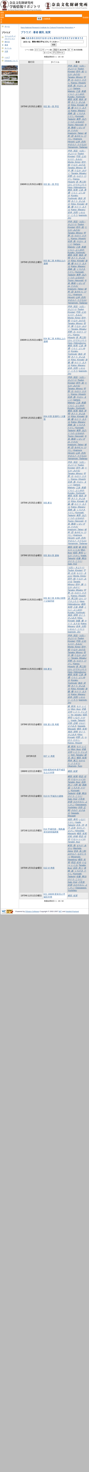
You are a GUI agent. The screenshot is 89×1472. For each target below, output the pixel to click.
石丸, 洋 (80, 825)
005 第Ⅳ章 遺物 (51, 555)
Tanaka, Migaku (78, 173)
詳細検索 (46, 19)
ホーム (7, 26)
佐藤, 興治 (81, 558)
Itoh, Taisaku (77, 755)
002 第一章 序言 (51, 106)
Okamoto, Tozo (75, 766)
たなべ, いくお (78, 779)
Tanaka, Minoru (75, 77)
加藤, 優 (79, 621)
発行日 (7, 42)
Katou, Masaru (78, 110)
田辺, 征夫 (76, 862)
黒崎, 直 (71, 113)
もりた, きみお (75, 159)
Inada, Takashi (78, 720)
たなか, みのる (78, 165)
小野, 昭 (77, 785)
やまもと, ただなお (77, 144)
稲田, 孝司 (78, 553)
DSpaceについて (11, 61)
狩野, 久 (71, 176)
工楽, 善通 (81, 91)
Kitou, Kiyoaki (77, 105)
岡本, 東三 (72, 760)
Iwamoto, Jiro (74, 632)
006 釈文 (48, 669)
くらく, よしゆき (76, 94)
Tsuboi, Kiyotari (75, 570)
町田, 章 (71, 845)
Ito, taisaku (76, 715)
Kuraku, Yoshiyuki (76, 97)
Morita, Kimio (74, 162)
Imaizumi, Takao (75, 133)
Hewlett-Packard (72, 911)
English (86, 17)
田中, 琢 (79, 584)
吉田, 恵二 (78, 868)
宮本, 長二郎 (80, 851)
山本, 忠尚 (80, 142)
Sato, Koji (72, 564)
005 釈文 (48, 503)
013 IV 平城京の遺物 (53, 796)
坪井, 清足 (72, 66)
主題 (6, 51)
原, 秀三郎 (81, 182)
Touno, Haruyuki (75, 125)
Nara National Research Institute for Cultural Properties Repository (47, 27)
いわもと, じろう (76, 629)
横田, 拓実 (72, 99)
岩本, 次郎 (72, 212)
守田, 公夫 (81, 156)
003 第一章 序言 (51, 184)
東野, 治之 (81, 119)
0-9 (27, 38)
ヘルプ (7, 57)
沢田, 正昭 (72, 723)
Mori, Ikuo (75, 709)
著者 (6, 45)
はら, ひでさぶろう (77, 185)
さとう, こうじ (75, 561)
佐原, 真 (71, 86)
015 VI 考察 (49, 868)
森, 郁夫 (82, 547)
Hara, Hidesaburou (77, 187)
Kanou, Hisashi (78, 83)
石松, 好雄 (72, 836)
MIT (60, 911)
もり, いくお (74, 550)
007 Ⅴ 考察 (49, 756)
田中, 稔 (80, 71)
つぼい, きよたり (76, 567)
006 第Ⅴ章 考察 (51, 724)
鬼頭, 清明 (72, 615)
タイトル (8, 48)
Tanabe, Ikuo (74, 782)
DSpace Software (32, 911)
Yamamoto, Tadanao (77, 147)
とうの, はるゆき (76, 122)
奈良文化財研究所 (2, 17)
